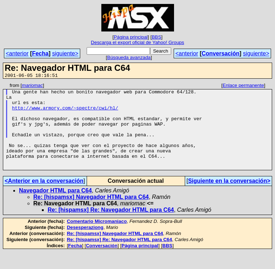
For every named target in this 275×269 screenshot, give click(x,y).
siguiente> (65, 53)
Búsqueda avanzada (129, 57)
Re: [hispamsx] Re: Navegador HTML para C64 (111, 227)
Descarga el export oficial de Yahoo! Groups (137, 42)
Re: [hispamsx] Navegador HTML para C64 (91, 214)
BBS (156, 37)
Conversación (221, 53)
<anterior (17, 53)
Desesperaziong (85, 244)
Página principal (131, 37)
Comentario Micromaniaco (97, 238)
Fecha (40, 53)
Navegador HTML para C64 (55, 208)
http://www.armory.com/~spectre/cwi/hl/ (65, 113)
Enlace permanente (243, 86)
